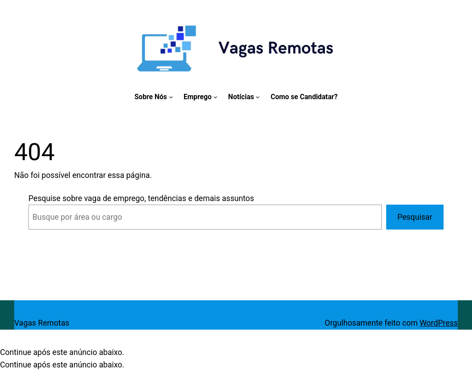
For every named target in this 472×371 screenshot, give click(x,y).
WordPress (439, 323)
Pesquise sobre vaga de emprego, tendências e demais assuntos (141, 198)
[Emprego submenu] (215, 97)
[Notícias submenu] (258, 97)
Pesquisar (414, 217)
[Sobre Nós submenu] (171, 97)
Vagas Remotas (41, 323)
